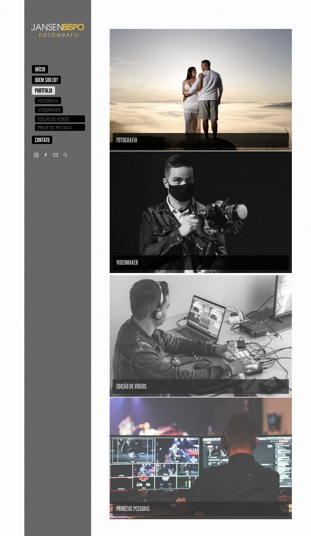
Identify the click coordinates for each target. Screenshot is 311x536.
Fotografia (48, 101)
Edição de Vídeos (53, 119)
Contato (42, 140)
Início (40, 69)
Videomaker (49, 110)
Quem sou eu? (46, 80)
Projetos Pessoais (55, 127)
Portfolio (43, 90)
